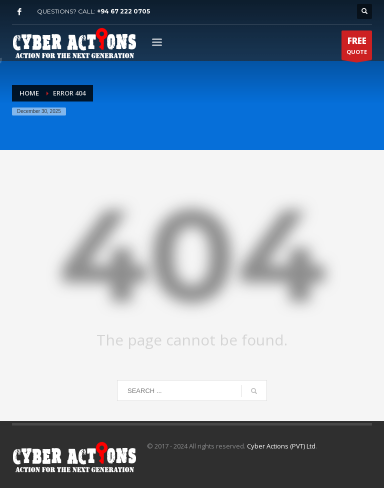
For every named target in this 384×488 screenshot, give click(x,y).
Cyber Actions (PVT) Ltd (281, 446)
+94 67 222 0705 (123, 11)
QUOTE (357, 47)
